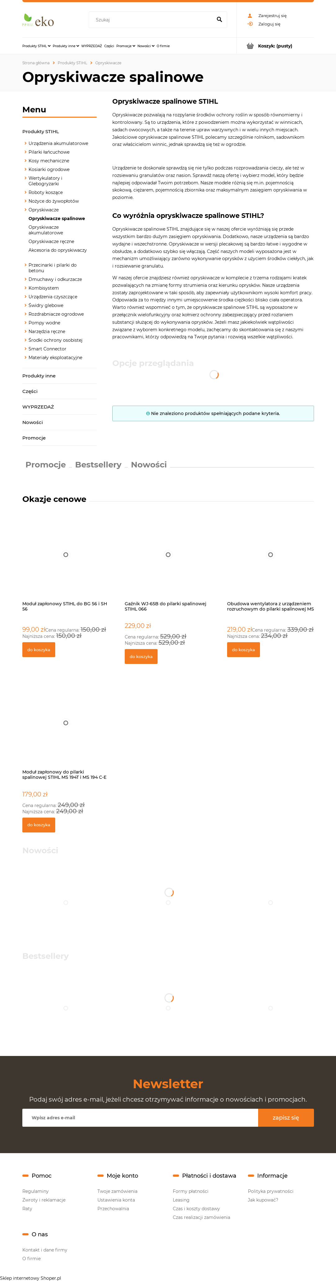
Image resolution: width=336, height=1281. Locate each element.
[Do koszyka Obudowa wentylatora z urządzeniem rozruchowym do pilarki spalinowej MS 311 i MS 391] (243, 649)
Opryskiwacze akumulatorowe (46, 230)
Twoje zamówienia (117, 1191)
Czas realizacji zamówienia (201, 1217)
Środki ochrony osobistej (56, 340)
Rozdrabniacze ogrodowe (56, 314)
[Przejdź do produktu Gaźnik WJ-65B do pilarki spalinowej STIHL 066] (168, 561)
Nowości (32, 422)
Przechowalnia (113, 1208)
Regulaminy (35, 1191)
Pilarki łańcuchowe (49, 152)
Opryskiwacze (44, 210)
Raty (27, 1208)
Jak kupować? (263, 1200)
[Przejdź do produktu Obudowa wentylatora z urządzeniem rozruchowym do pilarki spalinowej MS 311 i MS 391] (270, 561)
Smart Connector (47, 349)
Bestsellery (98, 465)
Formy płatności (190, 1191)
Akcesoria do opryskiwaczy (58, 250)
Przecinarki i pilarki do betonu (53, 267)
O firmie (31, 1258)
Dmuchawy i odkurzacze (55, 279)
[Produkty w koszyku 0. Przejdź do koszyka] (275, 46)
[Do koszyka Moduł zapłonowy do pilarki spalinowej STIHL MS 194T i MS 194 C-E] (38, 825)
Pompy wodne (44, 323)
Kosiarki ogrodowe (49, 169)
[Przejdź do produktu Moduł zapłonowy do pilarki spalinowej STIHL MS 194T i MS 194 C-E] (65, 729)
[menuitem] (36, 46)
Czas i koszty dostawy (196, 1208)
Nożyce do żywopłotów (54, 201)
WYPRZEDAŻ (38, 407)
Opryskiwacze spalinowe (57, 218)
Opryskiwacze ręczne (51, 241)
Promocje (34, 438)
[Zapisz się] (286, 1118)
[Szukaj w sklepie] (151, 19)
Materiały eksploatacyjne (55, 357)
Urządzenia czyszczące (53, 297)
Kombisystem (44, 288)
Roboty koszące (46, 192)
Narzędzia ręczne (47, 331)
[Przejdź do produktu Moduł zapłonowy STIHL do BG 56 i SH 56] (65, 561)
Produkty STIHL (40, 131)
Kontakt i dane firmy (44, 1250)
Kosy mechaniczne (49, 161)
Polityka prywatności (270, 1191)
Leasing (181, 1200)
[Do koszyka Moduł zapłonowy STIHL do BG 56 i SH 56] (38, 649)
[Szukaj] (220, 20)
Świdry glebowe (46, 305)
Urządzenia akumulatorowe (58, 143)
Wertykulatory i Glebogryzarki (45, 181)
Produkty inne (39, 376)
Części (30, 391)
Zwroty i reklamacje (43, 1200)
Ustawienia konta (116, 1200)
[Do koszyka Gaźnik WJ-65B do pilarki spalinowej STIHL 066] (141, 656)
